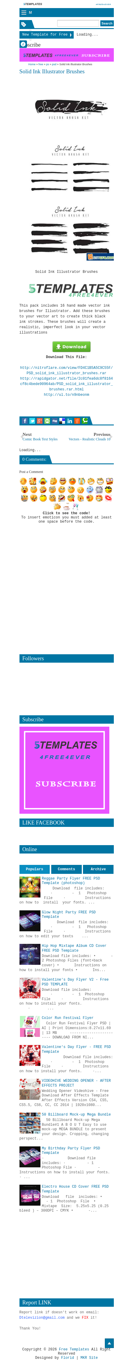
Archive (98, 869)
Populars (34, 869)
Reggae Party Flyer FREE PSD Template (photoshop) (71, 881)
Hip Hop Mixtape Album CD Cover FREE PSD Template (74, 948)
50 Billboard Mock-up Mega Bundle (76, 1115)
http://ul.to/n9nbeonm (66, 395)
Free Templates (74, 1349)
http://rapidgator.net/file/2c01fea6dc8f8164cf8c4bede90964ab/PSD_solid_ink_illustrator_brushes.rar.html (66, 384)
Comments (66, 869)
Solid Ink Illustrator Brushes (52, 71)
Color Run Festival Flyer (68, 1018)
